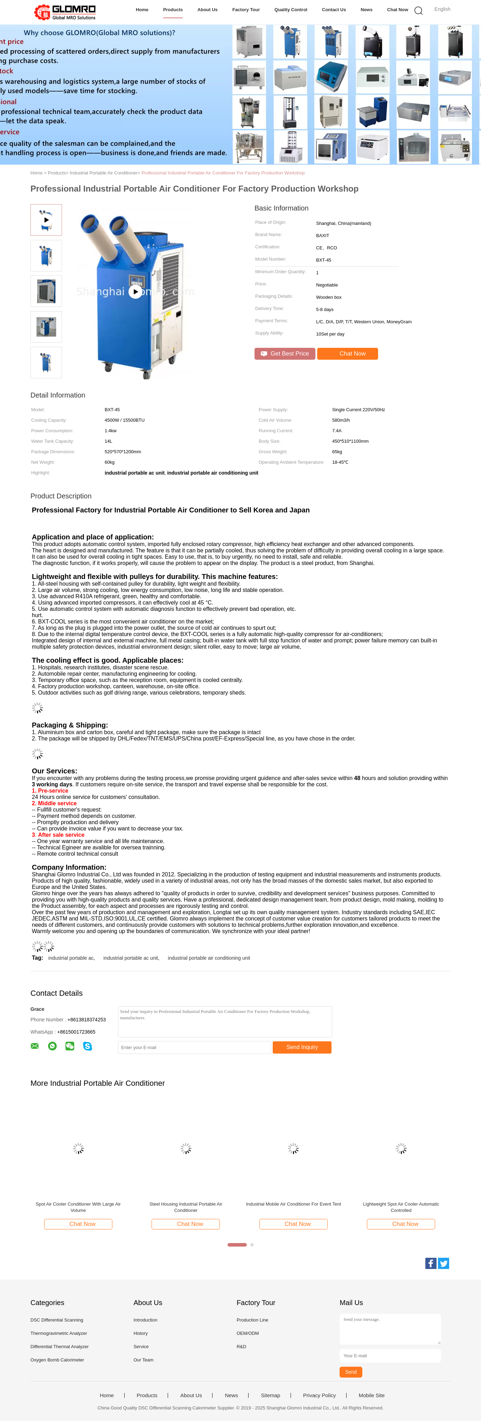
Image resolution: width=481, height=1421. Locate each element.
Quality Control (290, 9)
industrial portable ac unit (131, 958)
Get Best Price (285, 353)
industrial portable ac (70, 958)
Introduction (145, 1320)
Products (173, 9)
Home (142, 9)
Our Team (143, 1360)
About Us (207, 9)
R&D (241, 1346)
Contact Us (334, 9)
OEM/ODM (248, 1333)
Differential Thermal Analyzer (59, 1346)
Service (140, 1346)
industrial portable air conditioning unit (209, 958)
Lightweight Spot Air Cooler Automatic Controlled (401, 1207)
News (366, 9)
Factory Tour (246, 9)
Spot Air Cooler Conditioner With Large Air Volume (78, 1207)
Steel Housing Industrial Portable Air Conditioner (185, 1207)
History (140, 1333)
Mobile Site (372, 1395)
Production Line (252, 1320)
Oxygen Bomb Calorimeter (57, 1360)
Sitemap (270, 1395)
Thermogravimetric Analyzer (58, 1333)
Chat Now (397, 9)
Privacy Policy (319, 1395)
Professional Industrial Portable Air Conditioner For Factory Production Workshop (223, 172)
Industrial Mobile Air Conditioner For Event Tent (293, 1204)
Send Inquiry (302, 1047)
